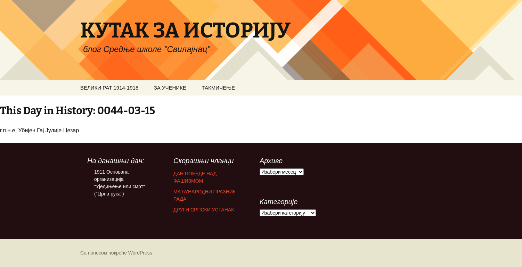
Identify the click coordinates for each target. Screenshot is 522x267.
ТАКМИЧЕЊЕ (218, 88)
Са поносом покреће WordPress (116, 253)
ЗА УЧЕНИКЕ (170, 88)
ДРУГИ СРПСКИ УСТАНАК (203, 209)
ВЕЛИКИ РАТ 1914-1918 (109, 88)
